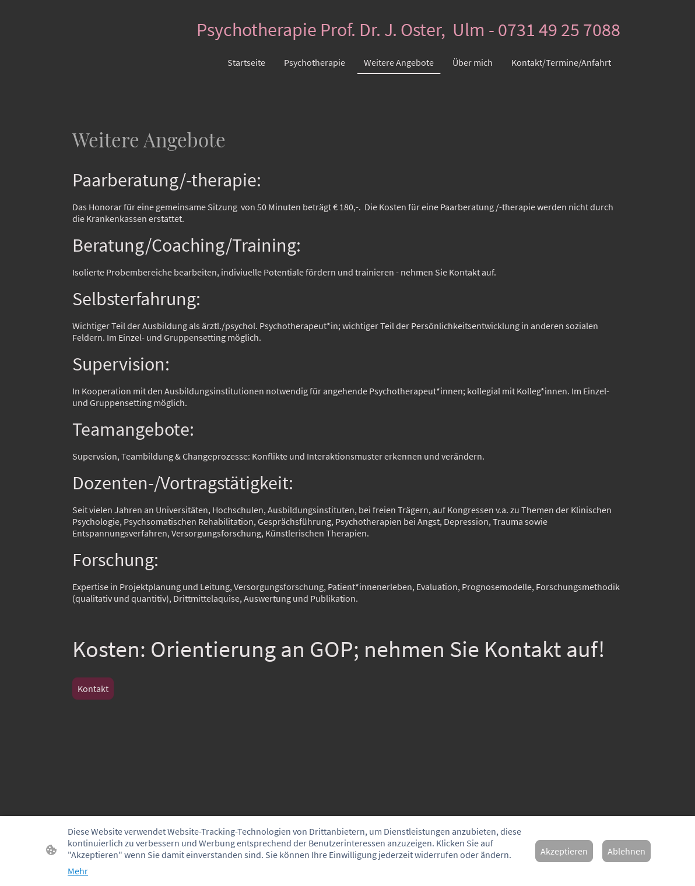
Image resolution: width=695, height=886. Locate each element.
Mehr (78, 871)
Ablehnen (626, 851)
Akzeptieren (564, 851)
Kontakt (93, 688)
